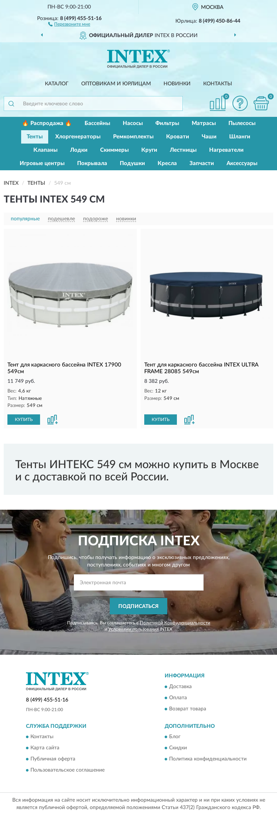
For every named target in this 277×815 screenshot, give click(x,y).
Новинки (177, 83)
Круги (149, 150)
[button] (69, 24)
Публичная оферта (52, 759)
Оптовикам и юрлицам (116, 83)
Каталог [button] (57, 83)
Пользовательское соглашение (67, 770)
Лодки (79, 150)
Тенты (35, 136)
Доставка (180, 686)
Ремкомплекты (133, 136)
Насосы (133, 123)
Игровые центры (42, 163)
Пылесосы (241, 123)
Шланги (239, 136)
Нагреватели (226, 150)
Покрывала (92, 163)
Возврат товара (187, 709)
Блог (175, 737)
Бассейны (97, 123)
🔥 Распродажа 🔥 (47, 123)
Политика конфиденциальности (208, 759)
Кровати (177, 136)
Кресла (167, 163)
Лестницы (183, 150)
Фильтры (167, 123)
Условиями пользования (133, 629)
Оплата (178, 697)
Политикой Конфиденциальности (175, 623)
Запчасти (201, 163)
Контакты (217, 83)
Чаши (209, 136)
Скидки (178, 748)
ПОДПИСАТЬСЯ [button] (138, 606)
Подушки (132, 163)
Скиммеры (114, 150)
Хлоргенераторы (77, 136)
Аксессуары (242, 163)
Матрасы (204, 123)
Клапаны (45, 150)
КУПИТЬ (24, 419)
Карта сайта (44, 748)
